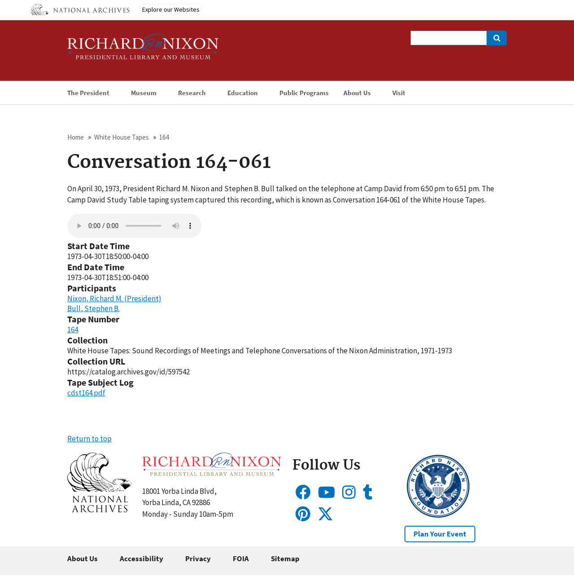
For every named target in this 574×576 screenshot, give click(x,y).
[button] (99, 509)
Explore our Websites (171, 9)
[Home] (143, 50)
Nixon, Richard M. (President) (114, 298)
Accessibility (141, 558)
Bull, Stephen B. (93, 308)
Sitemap (285, 558)
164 (164, 137)
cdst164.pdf (86, 393)
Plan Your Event (439, 534)
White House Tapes (121, 137)
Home (75, 137)
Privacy (198, 558)
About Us (82, 558)
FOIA (241, 558)
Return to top (89, 439)
